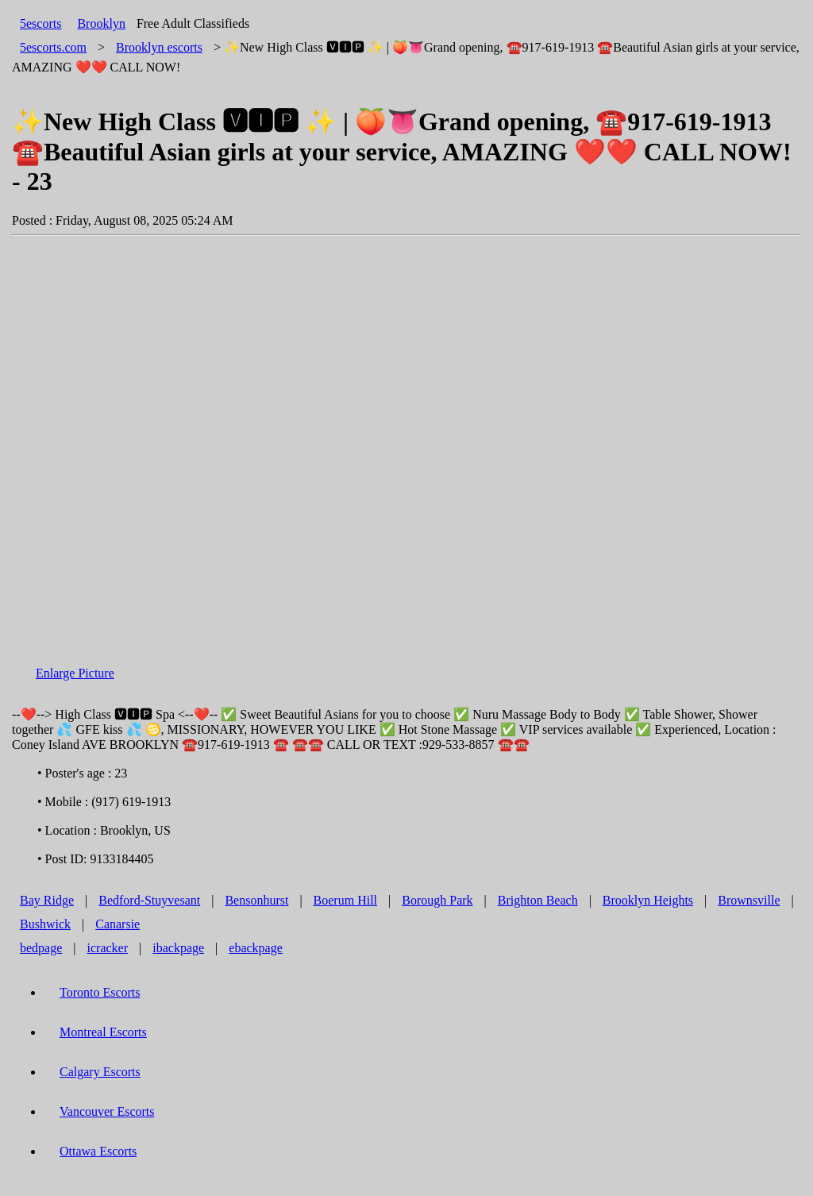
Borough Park (437, 900)
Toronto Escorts (100, 992)
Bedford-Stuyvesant (149, 900)
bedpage (41, 948)
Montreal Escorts (103, 1032)
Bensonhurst (256, 900)
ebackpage (256, 948)
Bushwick (45, 924)
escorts (159, 47)
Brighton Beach (538, 900)
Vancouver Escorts (107, 1111)
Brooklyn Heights (648, 900)
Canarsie (117, 924)
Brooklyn (101, 23)
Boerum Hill (345, 900)
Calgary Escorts (100, 1071)
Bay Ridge (47, 900)
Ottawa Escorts (98, 1151)
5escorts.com (53, 47)
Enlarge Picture (75, 673)
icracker (108, 948)
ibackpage (178, 948)
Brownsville (749, 900)
